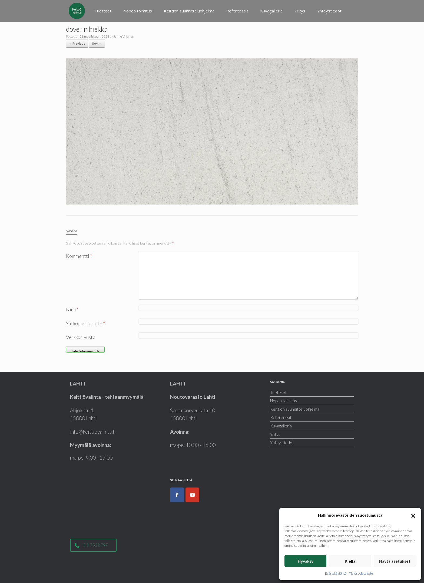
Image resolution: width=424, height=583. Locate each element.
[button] (413, 515)
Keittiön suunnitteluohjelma (189, 11)
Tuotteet (102, 11)
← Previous (77, 43)
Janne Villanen (124, 36)
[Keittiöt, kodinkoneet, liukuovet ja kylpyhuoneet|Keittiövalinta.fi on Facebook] (177, 495)
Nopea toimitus (137, 11)
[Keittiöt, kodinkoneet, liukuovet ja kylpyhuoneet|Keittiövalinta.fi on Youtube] (193, 495)
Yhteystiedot (329, 11)
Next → (97, 43)
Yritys (299, 11)
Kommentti (79, 256)
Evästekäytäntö (335, 573)
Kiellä (350, 561)
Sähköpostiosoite (85, 323)
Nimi (72, 309)
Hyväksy (305, 561)
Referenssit (237, 11)
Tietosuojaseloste (361, 573)
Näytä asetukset (394, 561)
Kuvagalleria (271, 11)
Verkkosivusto (80, 337)
